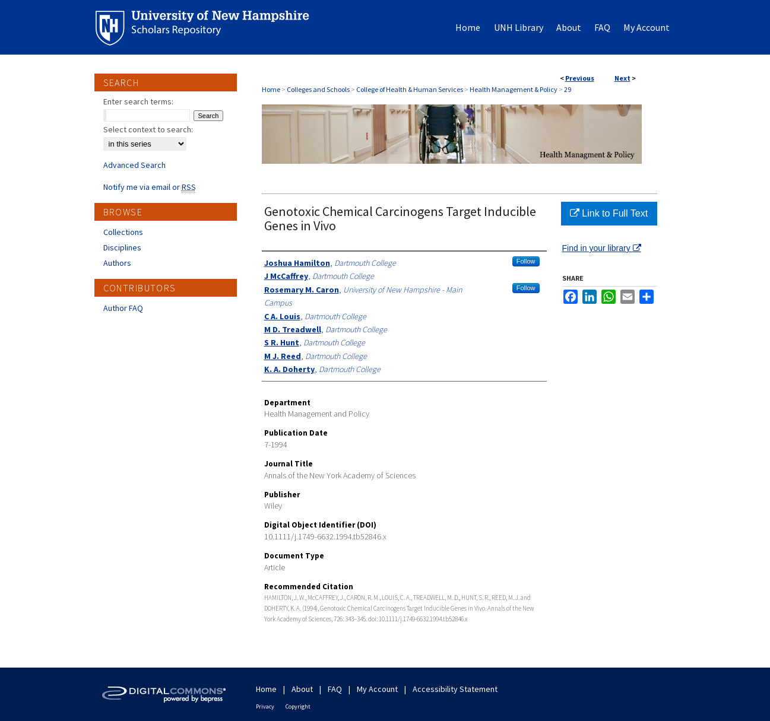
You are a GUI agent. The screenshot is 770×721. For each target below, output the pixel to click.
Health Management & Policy (513, 89)
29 (567, 89)
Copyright (298, 706)
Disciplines (122, 247)
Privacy (265, 706)
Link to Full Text (609, 213)
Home (271, 89)
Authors (117, 263)
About (302, 689)
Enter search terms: (138, 101)
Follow (525, 261)
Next (622, 78)
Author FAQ (123, 308)
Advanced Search (134, 165)
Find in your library (601, 248)
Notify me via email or (149, 187)
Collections (123, 232)
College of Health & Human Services (409, 89)
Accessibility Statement (455, 689)
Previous (579, 78)
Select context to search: (148, 129)
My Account (377, 689)
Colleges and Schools (318, 89)
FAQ (335, 689)
